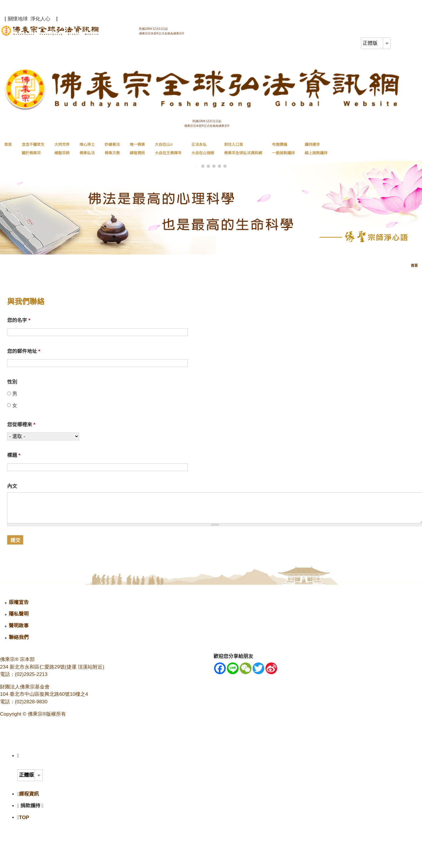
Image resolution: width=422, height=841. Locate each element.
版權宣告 (19, 602)
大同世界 (62, 148)
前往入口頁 (243, 148)
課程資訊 (28, 794)
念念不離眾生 (33, 148)
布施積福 (283, 148)
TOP (23, 817)
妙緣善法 (112, 148)
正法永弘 (202, 148)
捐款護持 (32, 806)
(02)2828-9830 (31, 702)
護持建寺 (316, 148)
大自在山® (168, 148)
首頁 (8, 144)
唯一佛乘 (137, 148)
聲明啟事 (19, 626)
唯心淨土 (87, 148)
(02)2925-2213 (31, 674)
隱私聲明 (19, 614)
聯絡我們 (19, 637)
